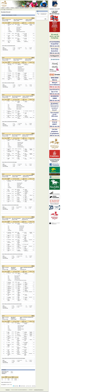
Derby (31, 7)
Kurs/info (12, 7)
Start (4, 9)
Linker (36, 7)
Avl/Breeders (26, 7)
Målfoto (33, 18)
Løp (38, 14)
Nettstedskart (8, 389)
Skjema (8, 7)
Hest (38, 13)
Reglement (17, 7)
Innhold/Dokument (43, 14)
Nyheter (3, 7)
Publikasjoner (22, 7)
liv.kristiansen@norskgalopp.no (38, 389)
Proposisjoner (41, 7)
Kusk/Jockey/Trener (44, 13)
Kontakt (45, 7)
